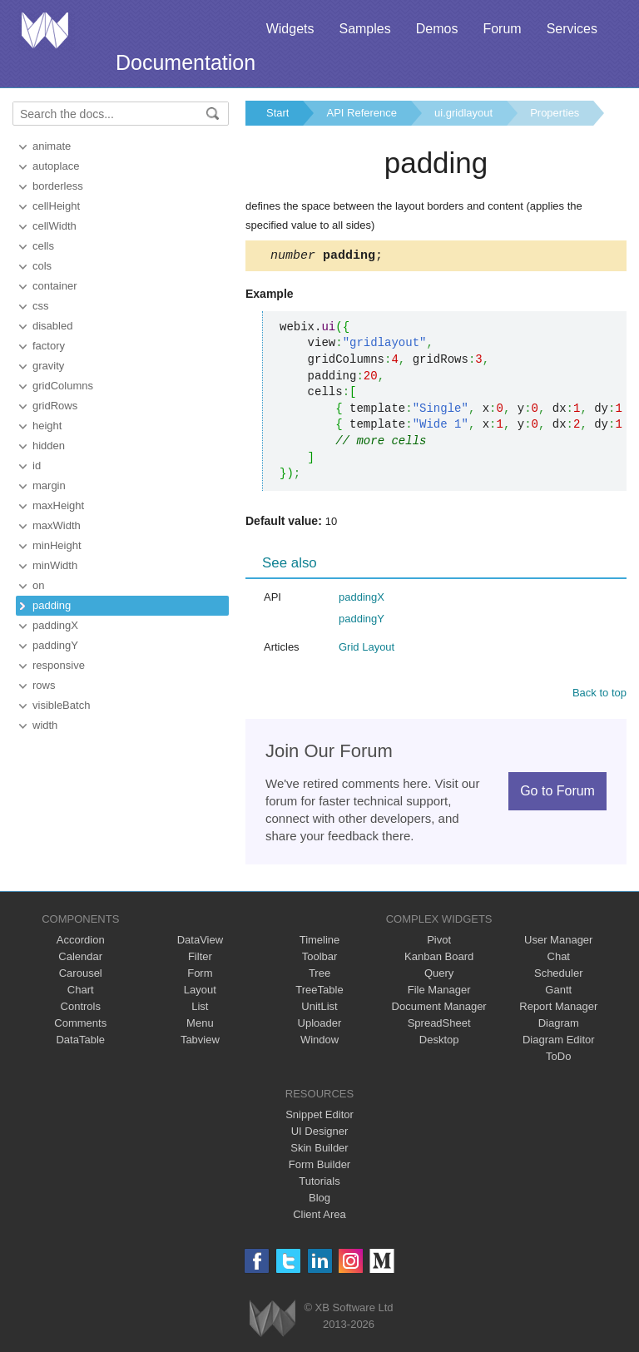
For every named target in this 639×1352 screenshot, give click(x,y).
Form (199, 975)
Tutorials (319, 1183)
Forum (502, 29)
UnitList (319, 1009)
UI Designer (320, 1133)
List (199, 1009)
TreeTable (319, 992)
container (54, 286)
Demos (437, 29)
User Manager (558, 942)
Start (277, 112)
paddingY (55, 645)
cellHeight (56, 206)
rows (43, 685)
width (44, 725)
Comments (80, 1025)
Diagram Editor (559, 1042)
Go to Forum (557, 793)
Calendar (80, 959)
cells (43, 246)
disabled (52, 325)
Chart (80, 992)
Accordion (81, 942)
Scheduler (558, 975)
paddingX (55, 625)
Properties (554, 112)
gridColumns (62, 385)
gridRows (54, 405)
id (36, 465)
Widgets (290, 29)
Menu (200, 1025)
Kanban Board (438, 959)
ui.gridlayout (463, 112)
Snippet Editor (319, 1117)
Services (572, 29)
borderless (57, 186)
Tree (319, 975)
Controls (81, 1009)
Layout (200, 992)
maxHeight (58, 505)
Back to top (599, 695)
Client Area (319, 1217)
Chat (558, 959)
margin (49, 485)
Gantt (558, 992)
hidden (48, 445)
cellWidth (54, 226)
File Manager (439, 992)
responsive (58, 665)
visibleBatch (61, 705)
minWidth (54, 565)
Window (319, 1042)
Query (438, 975)
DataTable (80, 1042)
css (40, 306)
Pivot (439, 942)
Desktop (439, 1042)
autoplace (55, 166)
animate (51, 146)
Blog (319, 1200)
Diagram (558, 1025)
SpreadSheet (439, 1025)
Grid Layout (366, 649)
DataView (200, 942)
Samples (364, 29)
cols (42, 266)
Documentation (185, 62)
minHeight (57, 545)
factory (48, 345)
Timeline (320, 942)
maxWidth (56, 525)
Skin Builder (319, 1150)
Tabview (200, 1042)
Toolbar (320, 959)
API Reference (361, 112)
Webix (272, 1321)
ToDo (558, 1058)
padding (51, 605)
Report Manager (558, 1009)
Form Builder (319, 1167)
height (47, 425)
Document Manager (439, 1009)
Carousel (80, 975)
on (38, 585)
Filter (200, 959)
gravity (48, 365)
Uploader (320, 1025)
